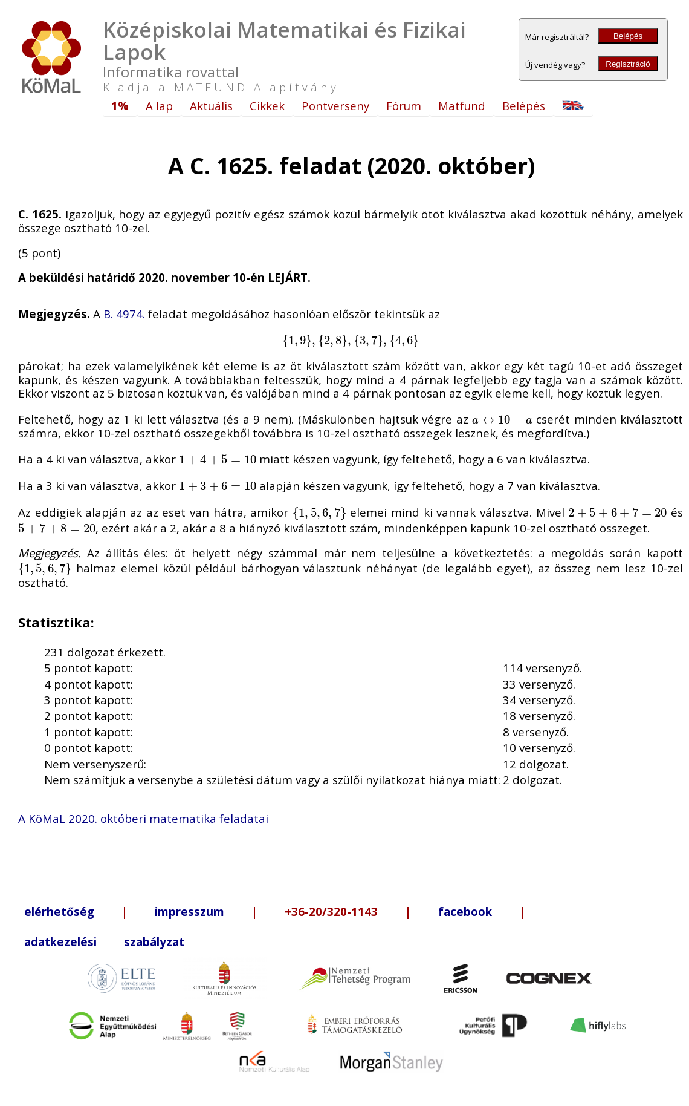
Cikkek (267, 105)
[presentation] (350, 339)
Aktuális (211, 105)
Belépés (627, 36)
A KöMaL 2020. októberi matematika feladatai (143, 818)
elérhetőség (59, 911)
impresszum (189, 911)
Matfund (461, 105)
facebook (465, 911)
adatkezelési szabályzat (104, 941)
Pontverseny (335, 105)
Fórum (403, 105)
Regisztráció (628, 63)
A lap (159, 105)
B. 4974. (124, 313)
